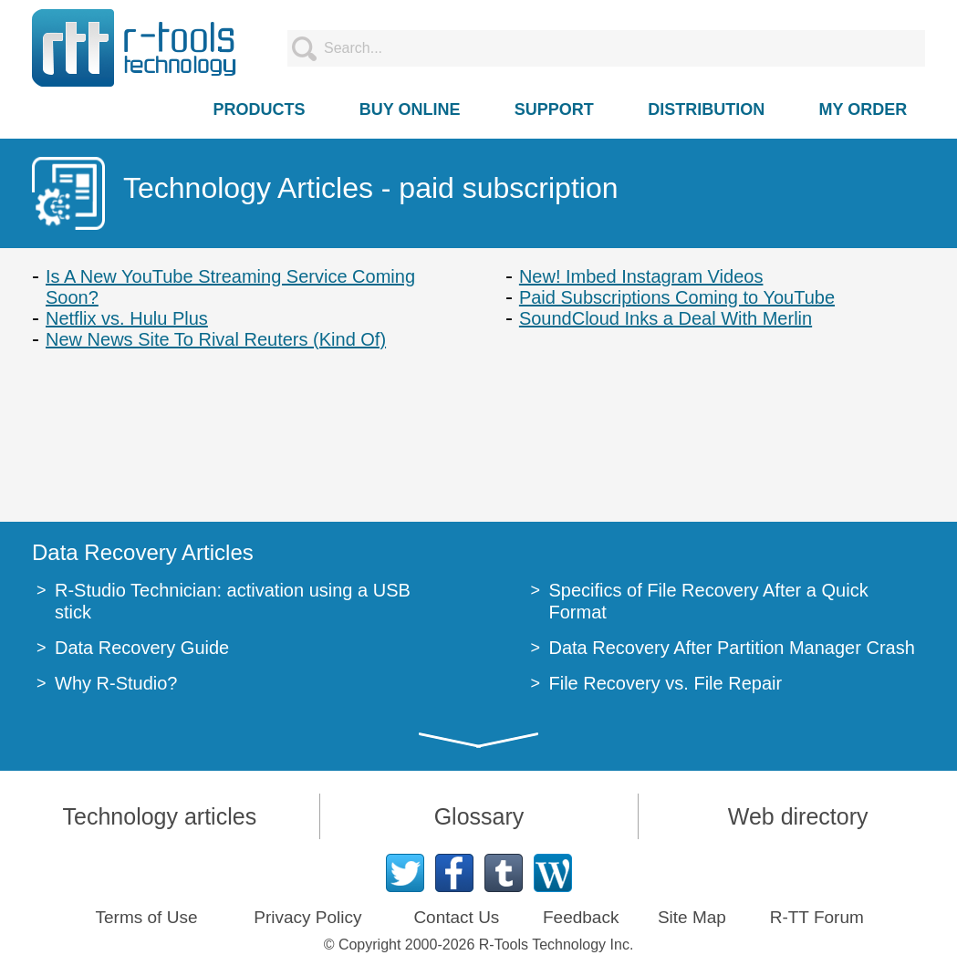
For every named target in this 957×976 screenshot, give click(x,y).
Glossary (479, 816)
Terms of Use (147, 917)
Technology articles (160, 816)
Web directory (798, 816)
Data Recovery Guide (142, 648)
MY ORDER (863, 109)
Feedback (581, 917)
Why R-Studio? (116, 683)
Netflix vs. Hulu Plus (127, 318)
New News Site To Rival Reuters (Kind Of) (216, 339)
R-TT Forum (817, 917)
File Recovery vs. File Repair (666, 683)
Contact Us (456, 917)
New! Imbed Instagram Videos (641, 276)
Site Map (692, 917)
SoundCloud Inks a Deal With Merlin (665, 318)
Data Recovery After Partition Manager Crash (732, 648)
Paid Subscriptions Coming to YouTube (677, 297)
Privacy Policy (307, 917)
